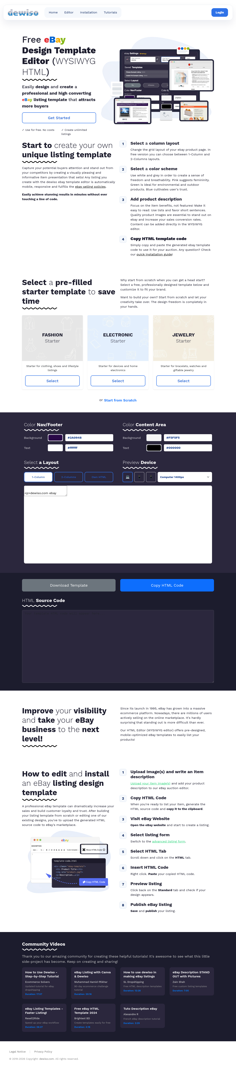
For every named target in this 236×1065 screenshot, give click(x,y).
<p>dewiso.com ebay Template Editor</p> (45, 491)
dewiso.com (46, 1058)
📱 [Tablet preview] (139, 477)
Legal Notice (18, 1051)
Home (53, 12)
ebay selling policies (90, 186)
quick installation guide (154, 254)
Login (220, 12)
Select (52, 380)
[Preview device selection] (185, 477)
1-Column (38, 477)
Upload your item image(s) (150, 783)
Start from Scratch (120, 400)
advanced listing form (168, 841)
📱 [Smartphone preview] (151, 477)
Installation (88, 12)
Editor (68, 12)
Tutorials (110, 12)
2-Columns (68, 477)
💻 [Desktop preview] (128, 477)
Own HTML (99, 477)
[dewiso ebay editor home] (23, 12)
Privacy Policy (43, 1051)
